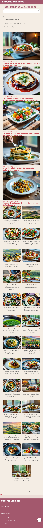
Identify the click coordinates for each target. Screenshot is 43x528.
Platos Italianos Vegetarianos (11, 27)
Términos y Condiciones (6, 510)
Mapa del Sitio (4, 524)
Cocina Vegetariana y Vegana (11, 20)
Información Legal (5, 506)
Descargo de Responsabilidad (8, 520)
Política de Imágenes (6, 517)
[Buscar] (38, 10)
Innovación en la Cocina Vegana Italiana (14, 23)
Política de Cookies (5, 513)
